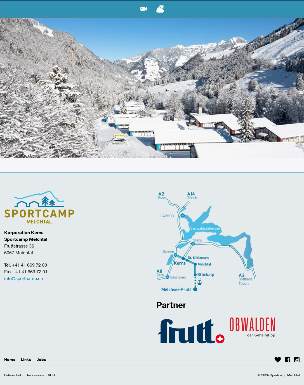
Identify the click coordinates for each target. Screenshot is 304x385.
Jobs (41, 359)
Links (26, 359)
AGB (51, 375)
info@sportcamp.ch (23, 278)
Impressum (35, 375)
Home (9, 359)
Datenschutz (13, 375)
